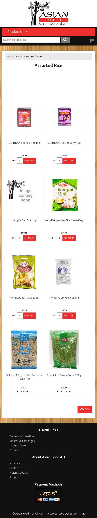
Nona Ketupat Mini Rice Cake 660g (64, 220)
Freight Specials (18, 472)
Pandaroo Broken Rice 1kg (64, 297)
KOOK (81, 513)
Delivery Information (21, 436)
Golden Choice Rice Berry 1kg (63, 142)
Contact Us (16, 468)
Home (11, 56)
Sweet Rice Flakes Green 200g (64, 375)
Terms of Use (17, 445)
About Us (14, 463)
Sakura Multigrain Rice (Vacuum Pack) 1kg (24, 376)
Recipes (14, 477)
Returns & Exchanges (22, 441)
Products (17, 32)
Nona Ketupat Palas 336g (24, 297)
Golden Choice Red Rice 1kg (24, 142)
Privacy (13, 450)
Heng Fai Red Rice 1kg (24, 220)
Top (85, 409)
